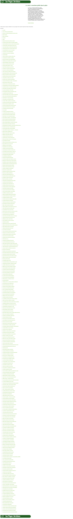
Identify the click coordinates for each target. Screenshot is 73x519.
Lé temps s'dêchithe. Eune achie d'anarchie (8, 398)
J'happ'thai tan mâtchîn (6, 221)
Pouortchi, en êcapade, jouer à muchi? (8, 335)
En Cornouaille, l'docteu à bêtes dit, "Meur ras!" (9, 151)
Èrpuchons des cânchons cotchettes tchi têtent (9, 171)
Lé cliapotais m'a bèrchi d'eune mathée (8, 108)
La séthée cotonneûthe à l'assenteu (7, 369)
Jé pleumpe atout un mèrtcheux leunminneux (9, 237)
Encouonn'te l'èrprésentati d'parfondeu (8, 157)
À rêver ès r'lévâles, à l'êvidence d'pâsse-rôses (9, 56)
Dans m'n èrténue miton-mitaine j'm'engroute (9, 123)
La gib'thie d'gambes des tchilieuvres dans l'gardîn (9, 198)
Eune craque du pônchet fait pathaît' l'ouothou (9, 114)
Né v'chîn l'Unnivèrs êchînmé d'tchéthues (8, 275)
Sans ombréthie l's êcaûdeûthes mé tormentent (9, 367)
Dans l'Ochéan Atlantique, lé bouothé (8, 450)
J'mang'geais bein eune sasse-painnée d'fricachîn (9, 223)
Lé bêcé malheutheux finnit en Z (7, 462)
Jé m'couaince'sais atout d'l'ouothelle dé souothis (9, 482)
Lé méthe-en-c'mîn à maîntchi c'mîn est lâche (9, 465)
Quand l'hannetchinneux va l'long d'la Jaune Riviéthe (10, 485)
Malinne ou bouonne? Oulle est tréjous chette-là (9, 257)
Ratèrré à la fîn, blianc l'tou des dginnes (8, 418)
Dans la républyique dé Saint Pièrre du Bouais (9, 120)
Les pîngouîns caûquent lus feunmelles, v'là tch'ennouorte (10, 326)
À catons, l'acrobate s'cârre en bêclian (8, 433)
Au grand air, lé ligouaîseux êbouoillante (8, 438)
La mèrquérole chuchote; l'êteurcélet (8, 455)
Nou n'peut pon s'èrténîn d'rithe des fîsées (8, 287)
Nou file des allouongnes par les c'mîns (8, 284)
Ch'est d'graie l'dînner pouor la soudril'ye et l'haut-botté (10, 94)
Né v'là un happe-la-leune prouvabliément (8, 277)
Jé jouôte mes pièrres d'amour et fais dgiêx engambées (10, 42)
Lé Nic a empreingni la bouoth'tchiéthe (8, 459)
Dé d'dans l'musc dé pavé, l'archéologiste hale (9, 126)
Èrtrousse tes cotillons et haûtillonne (8, 172)
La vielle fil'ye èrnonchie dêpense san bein (8, 410)
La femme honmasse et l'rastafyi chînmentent (9, 186)
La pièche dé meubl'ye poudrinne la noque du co (9, 470)
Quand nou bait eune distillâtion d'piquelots (9, 447)
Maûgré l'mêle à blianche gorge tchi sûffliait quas (9, 421)
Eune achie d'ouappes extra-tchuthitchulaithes (9, 59)
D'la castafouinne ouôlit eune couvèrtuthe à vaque (9, 91)
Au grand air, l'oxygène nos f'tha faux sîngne (9, 68)
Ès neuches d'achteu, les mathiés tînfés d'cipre (9, 175)
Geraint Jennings (31, 22)
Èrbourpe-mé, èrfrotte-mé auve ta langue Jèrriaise (9, 160)
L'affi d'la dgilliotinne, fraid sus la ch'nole (8, 62)
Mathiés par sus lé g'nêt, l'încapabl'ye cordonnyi (9, 266)
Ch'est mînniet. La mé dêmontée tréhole (8, 99)
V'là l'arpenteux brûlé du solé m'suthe (8, 412)
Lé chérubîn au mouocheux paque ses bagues (9, 461)
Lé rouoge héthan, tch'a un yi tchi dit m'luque (9, 361)
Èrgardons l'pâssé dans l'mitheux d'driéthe (8, 165)
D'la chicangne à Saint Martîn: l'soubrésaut (8, 430)
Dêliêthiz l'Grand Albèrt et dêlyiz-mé (8, 134)
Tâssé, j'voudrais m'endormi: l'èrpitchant (8, 389)
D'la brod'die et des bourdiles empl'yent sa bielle (9, 88)
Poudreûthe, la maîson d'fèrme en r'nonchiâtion (9, 330)
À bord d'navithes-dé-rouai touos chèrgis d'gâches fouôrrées (11, 43)
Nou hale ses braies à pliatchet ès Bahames (8, 286)
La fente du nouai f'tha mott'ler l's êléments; (9, 189)
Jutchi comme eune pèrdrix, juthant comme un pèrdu (10, 243)
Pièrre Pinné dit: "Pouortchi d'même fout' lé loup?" (9, 323)
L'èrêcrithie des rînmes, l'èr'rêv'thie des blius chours (10, 163)
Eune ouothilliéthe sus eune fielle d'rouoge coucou (9, 304)
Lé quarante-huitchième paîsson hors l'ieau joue (9, 346)
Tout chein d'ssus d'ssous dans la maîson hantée (9, 399)
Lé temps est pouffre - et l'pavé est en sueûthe (9, 396)
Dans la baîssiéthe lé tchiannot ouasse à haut (9, 442)
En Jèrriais (4, 37)
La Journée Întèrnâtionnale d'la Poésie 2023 (9, 241)
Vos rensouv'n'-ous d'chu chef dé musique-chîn (9, 415)
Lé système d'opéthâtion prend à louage (8, 381)
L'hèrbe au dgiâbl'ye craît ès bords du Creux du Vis (10, 206)
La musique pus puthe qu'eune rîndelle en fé (9, 269)
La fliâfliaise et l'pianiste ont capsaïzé (8, 192)
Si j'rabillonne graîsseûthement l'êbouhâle (8, 373)
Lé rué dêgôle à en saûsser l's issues (7, 364)
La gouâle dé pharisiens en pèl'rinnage (8, 200)
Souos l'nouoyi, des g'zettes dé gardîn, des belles (9, 376)
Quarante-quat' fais (5, 347)
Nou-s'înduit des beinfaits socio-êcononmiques (9, 292)
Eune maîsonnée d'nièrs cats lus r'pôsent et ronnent (9, 255)
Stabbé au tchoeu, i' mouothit (8, 378)
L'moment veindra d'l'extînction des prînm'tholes (9, 507)
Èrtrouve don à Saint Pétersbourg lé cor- (8, 174)
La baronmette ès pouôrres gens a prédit (8, 77)
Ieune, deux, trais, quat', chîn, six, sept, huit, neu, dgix (10, 211)
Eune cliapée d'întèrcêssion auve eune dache (9, 106)
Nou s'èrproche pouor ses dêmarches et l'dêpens (9, 510)
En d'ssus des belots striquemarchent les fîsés (9, 152)
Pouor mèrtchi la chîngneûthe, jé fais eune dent (9, 333)
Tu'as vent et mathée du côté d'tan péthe (8, 407)
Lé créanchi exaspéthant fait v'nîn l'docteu (8, 493)
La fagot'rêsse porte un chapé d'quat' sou (8, 183)
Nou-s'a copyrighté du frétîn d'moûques (8, 289)
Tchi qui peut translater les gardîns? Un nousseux (9, 436)
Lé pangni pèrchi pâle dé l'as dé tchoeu (8, 310)
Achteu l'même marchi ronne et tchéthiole (8, 424)
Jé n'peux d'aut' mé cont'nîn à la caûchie (8, 235)
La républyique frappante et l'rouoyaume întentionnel (10, 352)
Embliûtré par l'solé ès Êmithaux (7, 145)
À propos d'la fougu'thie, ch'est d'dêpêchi (8, 439)
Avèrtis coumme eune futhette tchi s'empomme (9, 71)
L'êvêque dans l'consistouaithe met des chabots (9, 180)
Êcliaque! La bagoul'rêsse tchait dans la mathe (9, 444)
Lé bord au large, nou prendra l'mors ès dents (9, 83)
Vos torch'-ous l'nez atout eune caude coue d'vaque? (10, 413)
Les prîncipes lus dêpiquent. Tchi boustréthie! (9, 341)
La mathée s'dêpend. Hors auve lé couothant (9, 264)
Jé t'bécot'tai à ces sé (5, 238)
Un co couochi (5, 109)
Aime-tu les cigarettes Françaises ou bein (8, 63)
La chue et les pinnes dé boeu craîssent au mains (9, 105)
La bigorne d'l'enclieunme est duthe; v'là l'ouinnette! (10, 80)
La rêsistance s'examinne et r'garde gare (8, 353)
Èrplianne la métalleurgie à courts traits (8, 496)
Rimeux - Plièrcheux (5, 36)
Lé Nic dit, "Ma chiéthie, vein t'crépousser (8, 484)
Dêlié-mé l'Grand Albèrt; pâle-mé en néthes (9, 132)
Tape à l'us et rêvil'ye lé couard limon (8, 387)
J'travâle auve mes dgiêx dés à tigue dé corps (9, 232)
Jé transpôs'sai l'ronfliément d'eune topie (8, 240)
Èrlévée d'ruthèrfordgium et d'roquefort (8, 502)
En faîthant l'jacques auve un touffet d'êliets (9, 490)
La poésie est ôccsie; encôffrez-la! (7, 329)
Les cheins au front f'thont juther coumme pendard (9, 102)
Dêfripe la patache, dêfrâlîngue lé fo (7, 131)
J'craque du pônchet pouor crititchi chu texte (9, 217)
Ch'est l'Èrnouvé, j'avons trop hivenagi (8, 97)
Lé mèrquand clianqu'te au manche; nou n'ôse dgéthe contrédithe (11, 456)
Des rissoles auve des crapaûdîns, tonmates (8, 358)
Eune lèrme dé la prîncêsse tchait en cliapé (8, 478)
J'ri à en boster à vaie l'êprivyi (7, 229)
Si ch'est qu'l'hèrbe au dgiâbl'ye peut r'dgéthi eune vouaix (10, 370)
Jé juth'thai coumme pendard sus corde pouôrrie (9, 234)
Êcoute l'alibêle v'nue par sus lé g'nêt (8, 143)
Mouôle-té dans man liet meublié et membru (9, 40)
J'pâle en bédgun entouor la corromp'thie (8, 226)
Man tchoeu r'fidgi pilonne (6, 258)
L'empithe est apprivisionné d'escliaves (8, 148)
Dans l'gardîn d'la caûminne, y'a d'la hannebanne (9, 117)
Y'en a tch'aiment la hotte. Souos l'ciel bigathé (9, 416)
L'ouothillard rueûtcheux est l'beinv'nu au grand (9, 303)
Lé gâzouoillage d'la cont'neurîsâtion (8, 488)
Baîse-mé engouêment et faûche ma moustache (9, 74)
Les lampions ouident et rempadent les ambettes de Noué (10, 244)
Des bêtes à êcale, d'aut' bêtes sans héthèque (9, 79)
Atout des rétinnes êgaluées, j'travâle (8, 65)
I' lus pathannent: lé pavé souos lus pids (8, 209)
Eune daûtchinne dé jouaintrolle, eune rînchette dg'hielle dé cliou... (12, 125)
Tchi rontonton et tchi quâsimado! (7, 393)
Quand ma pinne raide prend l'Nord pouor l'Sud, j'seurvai (10, 344)
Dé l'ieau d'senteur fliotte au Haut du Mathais (9, 128)
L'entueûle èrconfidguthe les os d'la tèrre (8, 479)
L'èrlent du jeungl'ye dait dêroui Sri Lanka (8, 166)
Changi (4, 39)
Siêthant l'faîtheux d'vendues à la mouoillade (9, 375)
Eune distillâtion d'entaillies (6, 140)
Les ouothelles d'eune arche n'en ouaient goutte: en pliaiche (11, 301)
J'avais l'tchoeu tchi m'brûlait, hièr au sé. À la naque (10, 215)
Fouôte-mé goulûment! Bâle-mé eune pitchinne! (9, 194)
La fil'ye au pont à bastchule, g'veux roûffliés (9, 191)
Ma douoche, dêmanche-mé (6, 249)
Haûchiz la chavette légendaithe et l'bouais (8, 499)
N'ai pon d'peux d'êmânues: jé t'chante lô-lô (8, 272)
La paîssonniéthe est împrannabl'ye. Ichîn (8, 306)
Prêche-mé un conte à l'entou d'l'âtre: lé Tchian (9, 338)
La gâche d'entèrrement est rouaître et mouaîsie (9, 195)
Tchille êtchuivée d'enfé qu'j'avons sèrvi (8, 395)
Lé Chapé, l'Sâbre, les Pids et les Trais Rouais (9, 100)
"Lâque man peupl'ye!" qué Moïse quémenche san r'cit (10, 246)
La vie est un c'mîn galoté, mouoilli (7, 422)
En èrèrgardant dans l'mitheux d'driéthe (8, 154)
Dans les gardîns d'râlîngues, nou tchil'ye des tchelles (10, 122)
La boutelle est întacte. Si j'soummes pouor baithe (9, 86)
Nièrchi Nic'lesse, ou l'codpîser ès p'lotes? (8, 278)
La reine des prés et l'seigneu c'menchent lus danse (9, 505)
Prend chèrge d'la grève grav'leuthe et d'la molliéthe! (10, 487)
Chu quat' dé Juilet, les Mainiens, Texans (8, 103)
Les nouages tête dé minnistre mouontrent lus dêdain (10, 511)
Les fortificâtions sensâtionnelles (7, 504)
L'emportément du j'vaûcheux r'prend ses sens (9, 149)
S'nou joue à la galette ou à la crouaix (8, 366)
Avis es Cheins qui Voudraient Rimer (8, 31)
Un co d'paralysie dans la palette (7, 458)
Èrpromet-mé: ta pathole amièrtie (7, 169)
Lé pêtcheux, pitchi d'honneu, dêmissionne (8, 315)
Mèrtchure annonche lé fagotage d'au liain (8, 419)
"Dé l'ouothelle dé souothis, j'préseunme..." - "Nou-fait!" (10, 129)
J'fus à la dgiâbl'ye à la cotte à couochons (8, 220)
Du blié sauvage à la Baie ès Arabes (7, 82)
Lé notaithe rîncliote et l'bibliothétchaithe (8, 435)
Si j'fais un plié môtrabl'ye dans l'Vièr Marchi (9, 372)
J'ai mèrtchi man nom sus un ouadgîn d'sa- (8, 214)
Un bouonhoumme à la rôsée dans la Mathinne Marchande (11, 85)
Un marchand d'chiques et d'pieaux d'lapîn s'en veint (10, 261)
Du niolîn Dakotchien (6, 280)
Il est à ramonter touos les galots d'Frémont (8, 212)
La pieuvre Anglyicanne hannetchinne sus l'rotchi (9, 508)
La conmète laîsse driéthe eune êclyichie (8, 473)
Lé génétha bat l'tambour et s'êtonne (7, 197)
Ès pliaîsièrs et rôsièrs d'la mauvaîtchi (8, 177)
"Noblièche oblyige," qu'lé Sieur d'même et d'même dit (10, 281)
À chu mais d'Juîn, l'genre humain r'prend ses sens (9, 45)
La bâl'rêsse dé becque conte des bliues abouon (9, 76)
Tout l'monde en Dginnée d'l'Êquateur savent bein (9, 401)
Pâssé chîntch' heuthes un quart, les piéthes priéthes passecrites (11, 312)
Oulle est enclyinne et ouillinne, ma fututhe (8, 300)
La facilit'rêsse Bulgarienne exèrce (7, 501)
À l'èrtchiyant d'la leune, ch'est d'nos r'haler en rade (10, 48)
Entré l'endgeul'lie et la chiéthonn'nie (8, 481)
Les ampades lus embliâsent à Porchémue (8, 427)
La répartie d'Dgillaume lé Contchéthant (8, 350)
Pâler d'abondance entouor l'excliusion (8, 309)
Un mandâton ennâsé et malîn (7, 260)
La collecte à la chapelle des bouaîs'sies (8, 111)
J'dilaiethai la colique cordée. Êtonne (8, 218)
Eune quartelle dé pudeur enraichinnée (8, 349)
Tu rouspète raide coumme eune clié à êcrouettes (9, 404)
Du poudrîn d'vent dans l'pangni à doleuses (8, 332)
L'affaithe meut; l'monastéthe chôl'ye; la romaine (9, 60)
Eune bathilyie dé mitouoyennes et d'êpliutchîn (9, 467)
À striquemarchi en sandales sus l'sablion (8, 57)
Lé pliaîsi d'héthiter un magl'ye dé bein (8, 327)
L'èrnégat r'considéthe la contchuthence (8, 168)
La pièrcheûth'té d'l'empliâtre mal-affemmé (8, 441)
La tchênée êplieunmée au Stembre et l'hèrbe (9, 390)
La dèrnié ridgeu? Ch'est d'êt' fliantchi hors (8, 137)
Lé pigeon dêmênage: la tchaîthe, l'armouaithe (9, 324)
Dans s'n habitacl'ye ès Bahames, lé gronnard (9, 476)
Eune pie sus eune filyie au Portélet (7, 321)
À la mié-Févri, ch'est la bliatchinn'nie (8, 51)
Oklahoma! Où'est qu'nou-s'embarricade (8, 295)
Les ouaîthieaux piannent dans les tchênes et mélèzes (10, 298)
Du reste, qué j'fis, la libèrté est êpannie (8, 355)
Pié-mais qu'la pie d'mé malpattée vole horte (9, 318)
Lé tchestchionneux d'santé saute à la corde (8, 392)
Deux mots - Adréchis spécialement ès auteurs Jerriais (10, 33)
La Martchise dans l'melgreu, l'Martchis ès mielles (9, 263)
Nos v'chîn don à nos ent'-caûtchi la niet (8, 283)
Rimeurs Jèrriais (5, 34)
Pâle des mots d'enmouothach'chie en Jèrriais (9, 307)
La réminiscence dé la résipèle (7, 464)
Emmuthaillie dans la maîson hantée (7, 146)
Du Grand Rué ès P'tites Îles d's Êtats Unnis (9, 203)
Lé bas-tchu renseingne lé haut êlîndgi (8, 453)
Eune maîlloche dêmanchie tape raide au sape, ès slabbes (10, 252)
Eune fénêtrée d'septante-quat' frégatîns (8, 188)
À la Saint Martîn (5, 54)
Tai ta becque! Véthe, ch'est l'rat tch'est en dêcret (9, 384)
